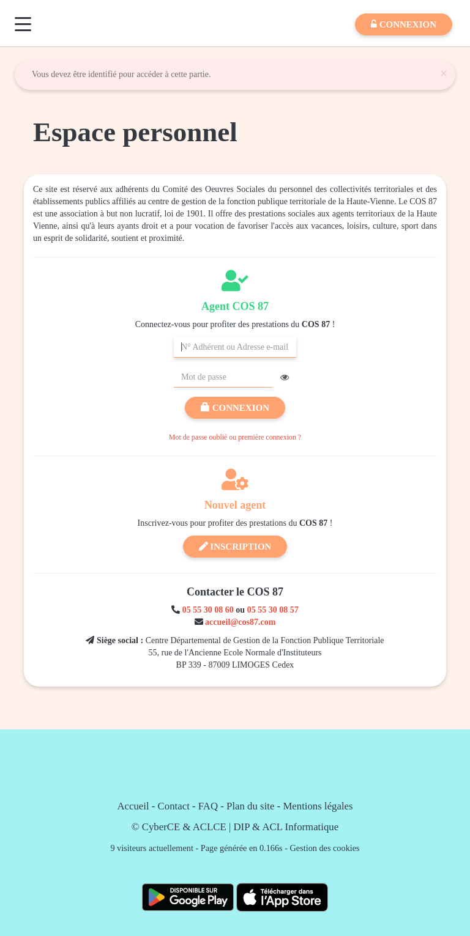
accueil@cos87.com (240, 622)
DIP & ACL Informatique (286, 827)
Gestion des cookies (325, 848)
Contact (174, 806)
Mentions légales (317, 806)
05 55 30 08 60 (208, 609)
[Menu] (23, 24)
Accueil (133, 806)
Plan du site (250, 806)
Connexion (235, 408)
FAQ (208, 806)
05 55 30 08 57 (273, 609)
